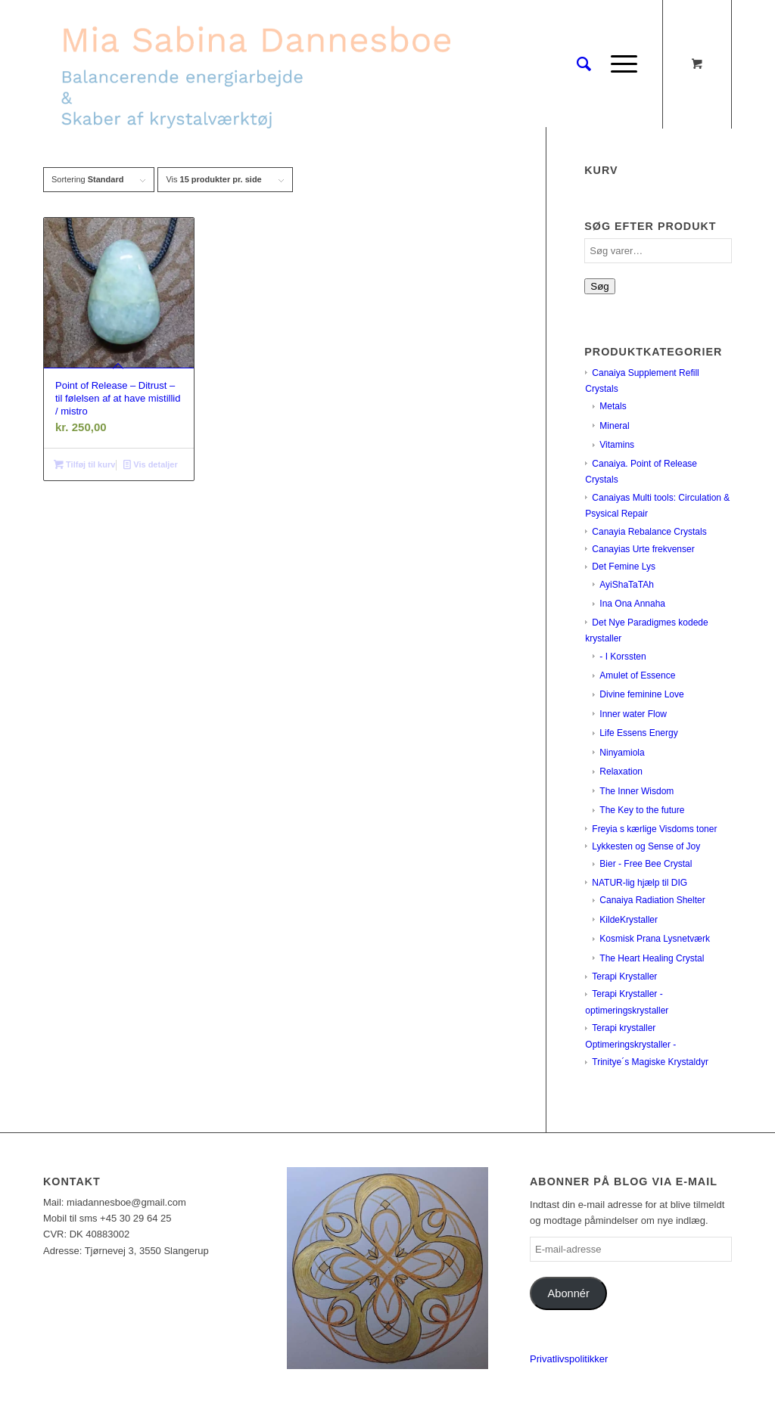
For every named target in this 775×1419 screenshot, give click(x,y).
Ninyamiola (621, 752)
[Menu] (619, 64)
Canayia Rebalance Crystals (649, 531)
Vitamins (616, 444)
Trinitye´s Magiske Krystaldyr (650, 1062)
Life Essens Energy (638, 733)
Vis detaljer (150, 464)
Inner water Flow (633, 714)
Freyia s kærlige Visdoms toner (654, 829)
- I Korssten (622, 656)
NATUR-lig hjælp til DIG (639, 882)
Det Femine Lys (623, 566)
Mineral (614, 426)
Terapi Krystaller (624, 976)
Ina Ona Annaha (632, 603)
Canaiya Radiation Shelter (652, 900)
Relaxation (621, 771)
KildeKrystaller (628, 919)
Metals (612, 406)
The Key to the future (641, 810)
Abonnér (569, 1293)
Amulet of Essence (637, 675)
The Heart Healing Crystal (651, 958)
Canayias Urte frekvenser (643, 549)
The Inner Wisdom (636, 791)
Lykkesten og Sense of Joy (646, 846)
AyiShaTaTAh (626, 584)
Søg (599, 286)
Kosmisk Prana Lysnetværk (654, 938)
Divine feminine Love (641, 694)
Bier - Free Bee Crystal (645, 864)
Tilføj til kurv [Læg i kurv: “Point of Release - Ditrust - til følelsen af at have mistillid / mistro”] (84, 464)
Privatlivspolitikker (569, 1359)
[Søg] (584, 64)
